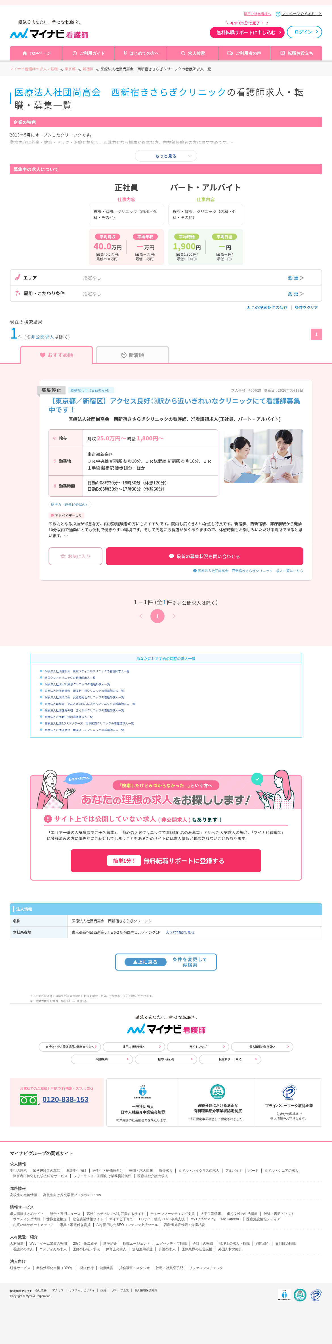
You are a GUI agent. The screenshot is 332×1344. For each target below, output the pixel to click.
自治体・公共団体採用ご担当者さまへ (70, 1046)
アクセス (58, 1290)
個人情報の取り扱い (262, 1046)
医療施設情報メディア (263, 1219)
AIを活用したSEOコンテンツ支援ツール (127, 1225)
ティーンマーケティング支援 (172, 1214)
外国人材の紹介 (230, 1249)
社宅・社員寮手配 (169, 1268)
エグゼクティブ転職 (171, 1244)
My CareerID (230, 1219)
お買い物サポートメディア (33, 1225)
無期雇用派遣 (142, 1249)
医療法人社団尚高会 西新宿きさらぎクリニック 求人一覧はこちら (250, 570)
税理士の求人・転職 (234, 1244)
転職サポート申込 (230, 1059)
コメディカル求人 (53, 1249)
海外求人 (166, 1171)
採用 (103, 1290)
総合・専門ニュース (65, 1214)
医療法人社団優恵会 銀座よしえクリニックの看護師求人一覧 (84, 730)
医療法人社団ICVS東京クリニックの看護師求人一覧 (77, 684)
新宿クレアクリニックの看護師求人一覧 (70, 677)
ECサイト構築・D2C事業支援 (162, 1219)
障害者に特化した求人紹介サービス (40, 1176)
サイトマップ (198, 1046)
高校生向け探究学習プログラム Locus (72, 1195)
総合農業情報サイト (88, 1219)
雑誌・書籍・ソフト (279, 1214)
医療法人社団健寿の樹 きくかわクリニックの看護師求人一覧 (84, 710)
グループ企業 (120, 1290)
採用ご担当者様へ (257, 14)
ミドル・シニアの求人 (281, 1171)
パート (253, 1171)
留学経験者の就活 (46, 1171)
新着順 (132, 354)
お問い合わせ (166, 1059)
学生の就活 (18, 1171)
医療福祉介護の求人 (152, 1176)
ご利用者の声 (248, 53)
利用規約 (102, 1059)
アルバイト (233, 1171)
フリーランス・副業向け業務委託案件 (102, 1176)
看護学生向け (76, 1171)
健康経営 (106, 1268)
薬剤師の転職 (285, 1244)
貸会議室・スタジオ (134, 1268)
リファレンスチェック (206, 1268)
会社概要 (41, 1290)
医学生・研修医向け (108, 1171)
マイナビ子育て (121, 1219)
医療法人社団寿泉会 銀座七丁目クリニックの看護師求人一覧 (84, 690)
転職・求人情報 (141, 1171)
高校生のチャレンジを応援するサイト (115, 1214)
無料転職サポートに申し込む (246, 32)
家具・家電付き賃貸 (75, 1225)
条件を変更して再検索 (166, 962)
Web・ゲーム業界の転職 (48, 1244)
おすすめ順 (56, 354)
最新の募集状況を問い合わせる (204, 556)
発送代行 (87, 1268)
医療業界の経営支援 (197, 1249)
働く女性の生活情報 (242, 1214)
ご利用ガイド (92, 53)
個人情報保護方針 (146, 1290)
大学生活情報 (211, 1214)
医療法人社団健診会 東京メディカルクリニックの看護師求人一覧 (87, 671)
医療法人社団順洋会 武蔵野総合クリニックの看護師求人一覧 (84, 697)
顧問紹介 (262, 1244)
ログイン (303, 32)
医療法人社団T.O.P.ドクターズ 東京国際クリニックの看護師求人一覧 (89, 723)
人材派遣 (17, 1244)
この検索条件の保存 (268, 307)
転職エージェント (136, 1244)
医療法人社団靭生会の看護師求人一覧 (69, 717)
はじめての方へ (144, 53)
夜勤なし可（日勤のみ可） (91, 390)
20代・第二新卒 (85, 1244)
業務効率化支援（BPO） (55, 1268)
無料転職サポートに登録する (166, 860)
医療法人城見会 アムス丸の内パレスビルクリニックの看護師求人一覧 (90, 704)
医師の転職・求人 (86, 1249)
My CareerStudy (203, 1219)
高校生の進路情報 (23, 1195)
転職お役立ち (300, 53)
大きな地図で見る (179, 932)
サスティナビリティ (82, 1290)
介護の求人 (167, 1249)
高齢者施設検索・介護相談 (184, 1225)
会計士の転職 (203, 1244)
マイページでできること (301, 14)
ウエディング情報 (26, 1219)
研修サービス (20, 1268)
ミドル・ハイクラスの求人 (198, 1171)
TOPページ (40, 53)
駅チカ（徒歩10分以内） (70, 504)
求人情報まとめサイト (27, 1214)
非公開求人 (42, 337)
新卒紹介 (110, 1244)
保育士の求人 (116, 1249)
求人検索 (196, 53)
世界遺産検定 (56, 1219)
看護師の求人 (23, 1249)
